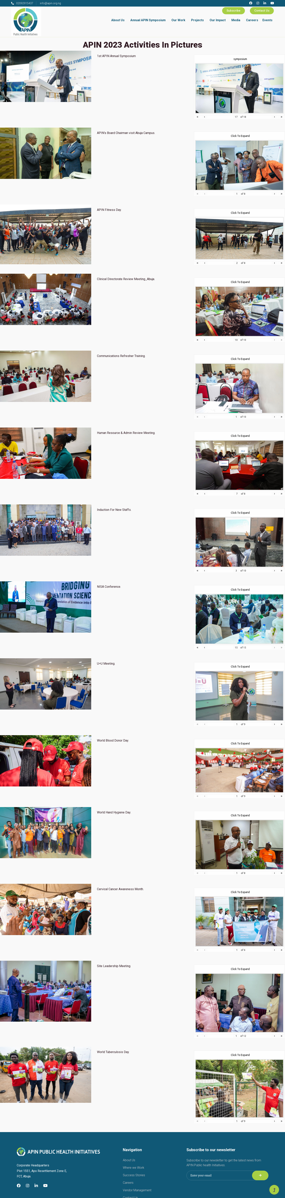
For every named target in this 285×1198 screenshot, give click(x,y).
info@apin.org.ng (50, 3)
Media (235, 20)
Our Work (178, 20)
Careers (252, 20)
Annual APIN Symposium (148, 20)
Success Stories (134, 1175)
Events (267, 20)
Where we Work (133, 1167)
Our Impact (218, 20)
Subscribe (233, 10)
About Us (118, 20)
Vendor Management (137, 1190)
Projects (197, 20)
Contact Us (261, 10)
